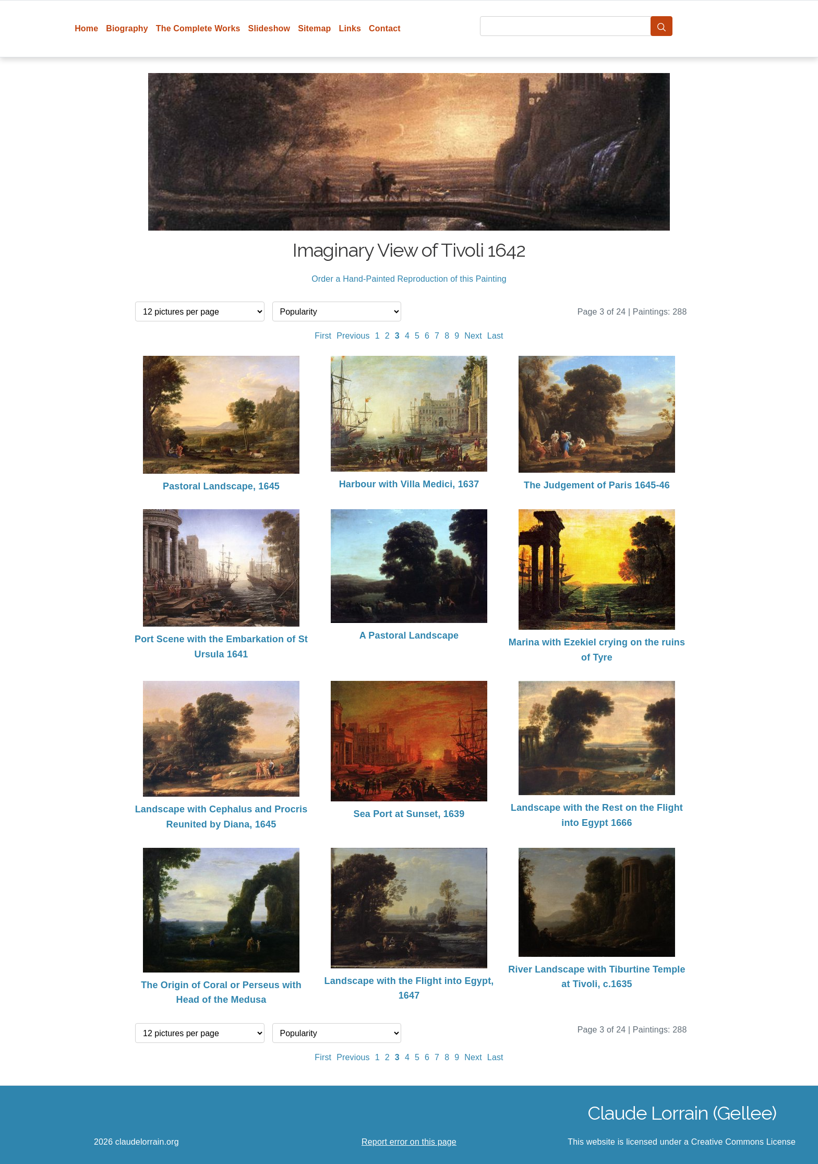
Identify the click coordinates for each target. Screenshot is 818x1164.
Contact (385, 28)
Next (473, 335)
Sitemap (314, 28)
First (323, 335)
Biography (127, 28)
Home (86, 28)
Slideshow (269, 28)
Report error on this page (409, 1141)
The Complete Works (198, 28)
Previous (353, 335)
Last (495, 335)
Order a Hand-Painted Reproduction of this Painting (409, 278)
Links (350, 28)
